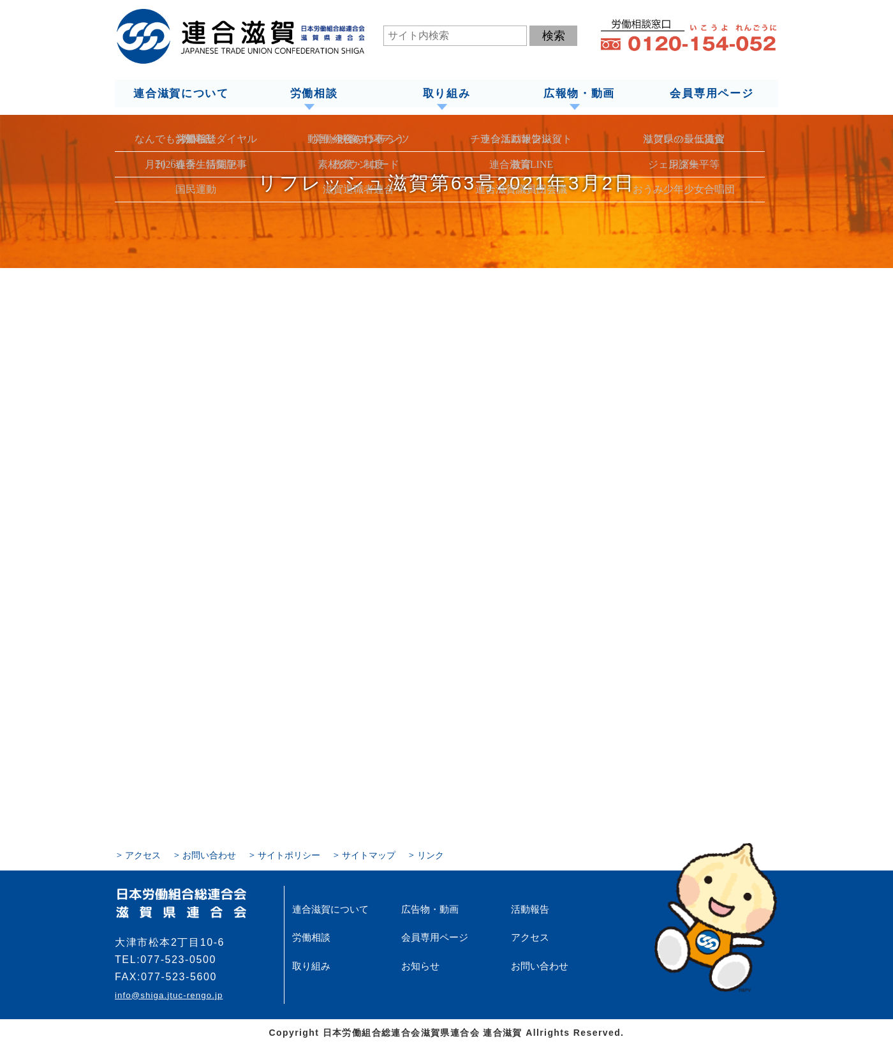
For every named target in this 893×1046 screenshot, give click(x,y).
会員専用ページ (712, 93)
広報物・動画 (579, 93)
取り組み (446, 93)
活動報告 (529, 909)
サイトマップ (368, 854)
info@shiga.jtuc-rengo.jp (168, 994)
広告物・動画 (428, 909)
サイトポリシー (289, 854)
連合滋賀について (180, 93)
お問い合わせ (209, 854)
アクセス (143, 854)
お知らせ (419, 965)
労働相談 (313, 93)
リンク (430, 854)
